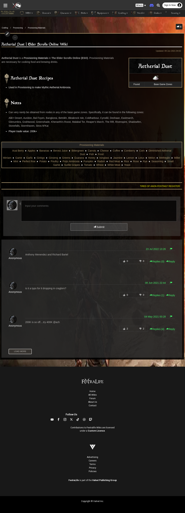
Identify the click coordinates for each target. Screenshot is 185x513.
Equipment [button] (100, 13)
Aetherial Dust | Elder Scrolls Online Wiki (34, 45)
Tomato (88, 164)
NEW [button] (26, 13)
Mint (15, 161)
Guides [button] (155, 13)
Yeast (127, 164)
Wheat (99, 164)
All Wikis (92, 395)
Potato (43, 161)
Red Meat (114, 161)
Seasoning (157, 161)
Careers (93, 460)
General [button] (43, 13)
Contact (93, 405)
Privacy (92, 468)
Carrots (92, 150)
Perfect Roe (28, 161)
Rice (126, 161)
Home (92, 391)
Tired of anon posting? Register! (160, 186)
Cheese (104, 150)
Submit (98, 227)
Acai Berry (18, 150)
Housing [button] (172, 13)
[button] (140, 5)
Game (18, 157)
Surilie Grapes (72, 164)
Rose (136, 161)
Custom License (96, 431)
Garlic (29, 157)
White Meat (114, 164)
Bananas (44, 150)
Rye (145, 161)
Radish (101, 161)
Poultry (55, 161)
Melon (151, 157)
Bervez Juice (60, 150)
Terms (92, 464)
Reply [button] (170, 261)
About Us (92, 402)
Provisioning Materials (36, 28)
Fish (91, 154)
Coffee (116, 150)
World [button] (138, 13)
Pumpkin (88, 161)
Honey (91, 157)
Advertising (92, 457)
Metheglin (164, 157)
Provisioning (18, 28)
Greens (66, 157)
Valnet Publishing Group (104, 480)
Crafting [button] (120, 13)
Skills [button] (81, 13)
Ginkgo (41, 157)
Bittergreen (78, 150)
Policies (93, 471)
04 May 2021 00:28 (155, 316)
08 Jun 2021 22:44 (155, 282)
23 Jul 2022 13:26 (156, 249)
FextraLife (74, 480)
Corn (142, 150)
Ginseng (53, 157)
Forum (92, 398)
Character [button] (63, 13)
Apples (31, 150)
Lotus (141, 157)
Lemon (130, 157)
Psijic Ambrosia (70, 161)
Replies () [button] (157, 261)
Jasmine (117, 157)
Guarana (79, 157)
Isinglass (104, 157)
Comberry (129, 150)
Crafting (5, 28)
